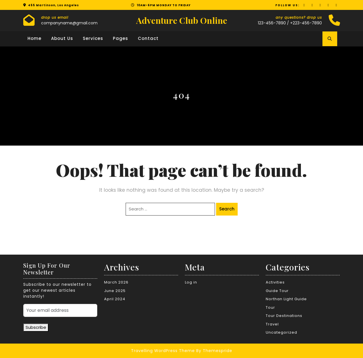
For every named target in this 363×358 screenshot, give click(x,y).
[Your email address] (60, 310)
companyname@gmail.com (69, 23)
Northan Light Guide (286, 299)
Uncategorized (281, 332)
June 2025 (115, 290)
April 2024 (114, 299)
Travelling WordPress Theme (163, 350)
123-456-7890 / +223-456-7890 (290, 23)
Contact (148, 38)
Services (93, 38)
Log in (191, 282)
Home (34, 38)
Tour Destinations (284, 315)
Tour (270, 307)
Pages (120, 38)
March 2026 (116, 282)
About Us (62, 38)
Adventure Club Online (181, 20)
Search (227, 209)
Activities (275, 282)
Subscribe (36, 327)
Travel (272, 324)
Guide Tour (277, 290)
